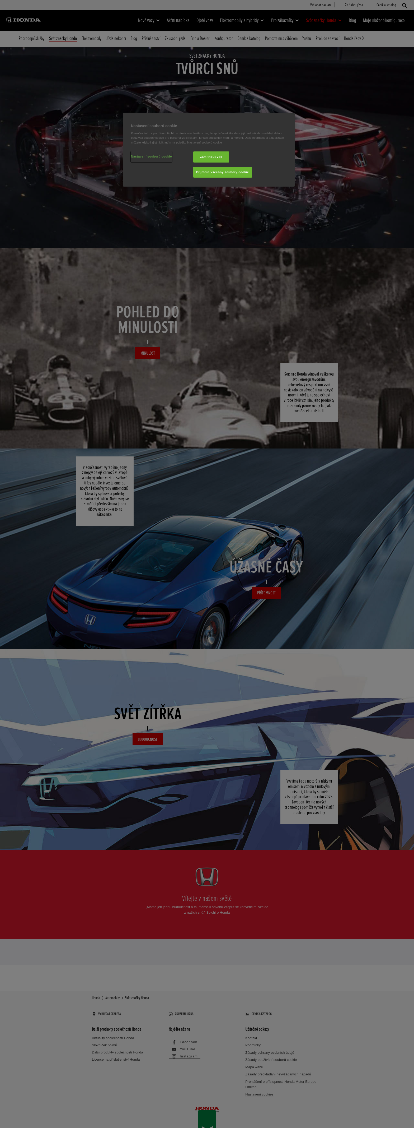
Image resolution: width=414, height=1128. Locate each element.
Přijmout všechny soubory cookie (222, 172)
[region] (209, 150)
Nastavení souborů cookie (151, 156)
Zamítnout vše (211, 156)
